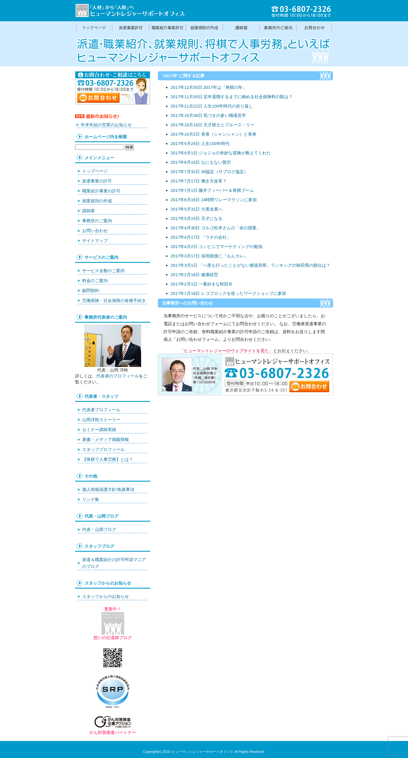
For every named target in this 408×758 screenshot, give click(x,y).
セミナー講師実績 (99, 429)
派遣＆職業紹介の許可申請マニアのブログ (114, 563)
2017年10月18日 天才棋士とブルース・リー (212, 124)
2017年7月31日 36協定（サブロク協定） (209, 171)
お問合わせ (314, 27)
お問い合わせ (95, 230)
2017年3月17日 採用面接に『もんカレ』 (209, 255)
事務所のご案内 (97, 220)
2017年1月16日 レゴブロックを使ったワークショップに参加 (228, 293)
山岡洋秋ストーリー (101, 419)
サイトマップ (95, 240)
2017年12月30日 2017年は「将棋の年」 (209, 87)
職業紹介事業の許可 (167, 27)
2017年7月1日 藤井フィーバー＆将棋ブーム (212, 190)
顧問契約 (90, 290)
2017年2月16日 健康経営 (194, 274)
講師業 (240, 27)
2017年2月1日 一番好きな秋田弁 (202, 284)
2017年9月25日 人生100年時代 (200, 143)
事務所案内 (277, 27)
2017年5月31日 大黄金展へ (196, 209)
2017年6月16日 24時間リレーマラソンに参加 (214, 199)
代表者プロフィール (101, 409)
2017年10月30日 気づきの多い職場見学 (208, 115)
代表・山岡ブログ (99, 529)
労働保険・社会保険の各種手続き (114, 300)
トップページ (93, 27)
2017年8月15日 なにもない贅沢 (201, 162)
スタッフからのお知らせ (105, 596)
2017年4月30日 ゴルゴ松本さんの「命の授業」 (216, 227)
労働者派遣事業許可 (130, 27)
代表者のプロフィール (117, 375)
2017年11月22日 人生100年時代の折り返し (212, 106)
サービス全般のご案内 (103, 270)
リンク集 (90, 499)
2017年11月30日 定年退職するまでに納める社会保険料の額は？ (232, 96)
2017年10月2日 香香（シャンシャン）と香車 (213, 134)
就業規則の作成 (204, 27)
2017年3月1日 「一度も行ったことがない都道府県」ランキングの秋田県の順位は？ (250, 265)
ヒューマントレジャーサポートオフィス (202, 752)
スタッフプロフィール (103, 449)
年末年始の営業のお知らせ (106, 124)
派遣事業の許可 (97, 181)
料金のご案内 (95, 280)
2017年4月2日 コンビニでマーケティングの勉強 (216, 246)
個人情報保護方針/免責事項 (108, 489)
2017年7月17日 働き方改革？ (199, 181)
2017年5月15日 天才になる (196, 218)
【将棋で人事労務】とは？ (107, 459)
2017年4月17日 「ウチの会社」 (201, 237)
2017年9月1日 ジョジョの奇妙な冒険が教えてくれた (221, 152)
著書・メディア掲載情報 (105, 439)
